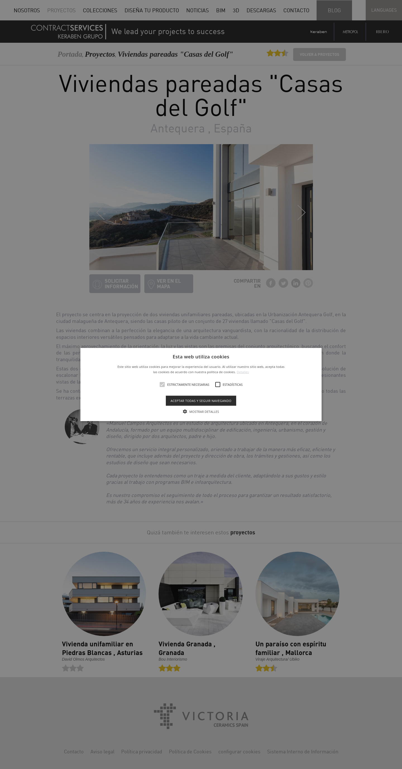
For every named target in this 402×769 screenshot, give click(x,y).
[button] (201, 384)
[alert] (201, 384)
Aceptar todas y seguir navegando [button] (201, 401)
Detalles (243, 372)
